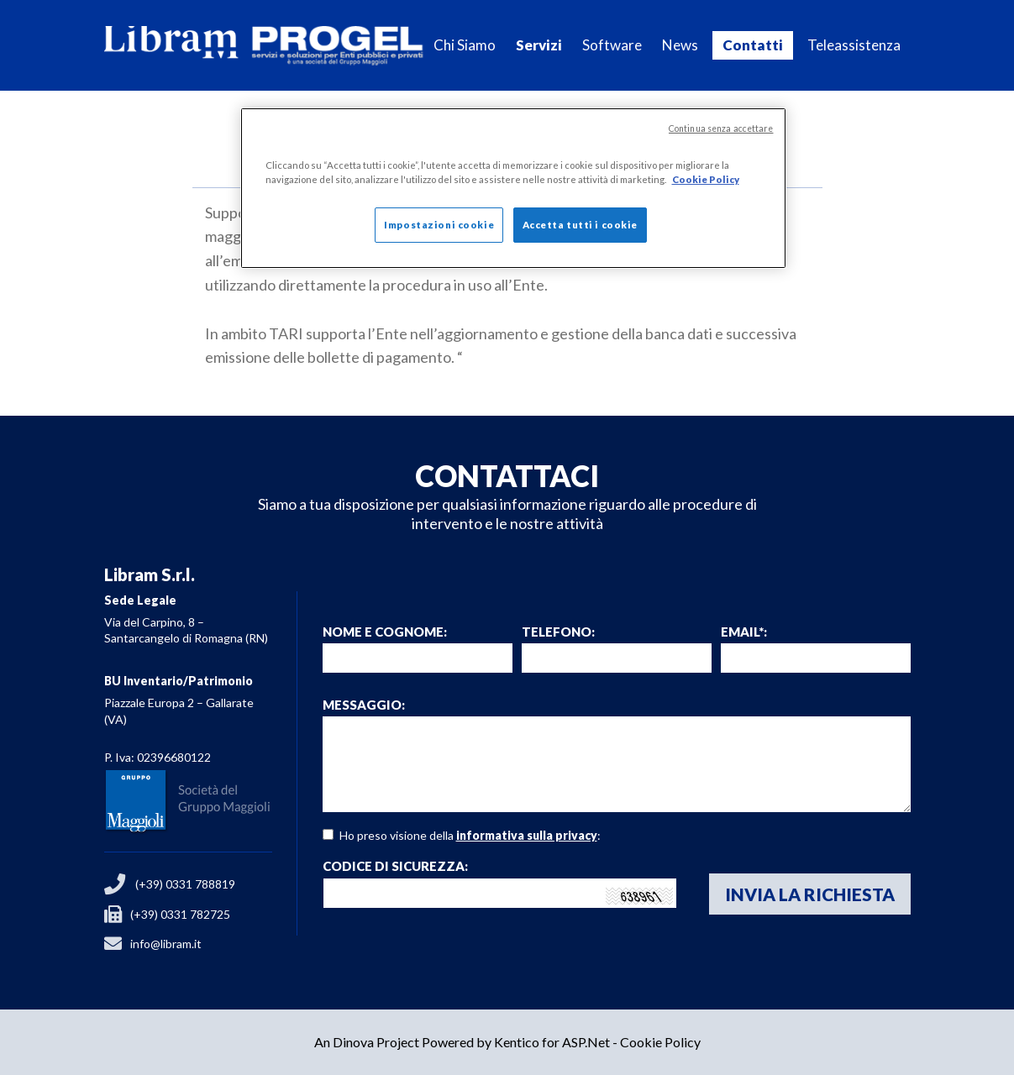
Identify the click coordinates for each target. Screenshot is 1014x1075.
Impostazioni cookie (439, 224)
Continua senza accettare (721, 128)
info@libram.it (166, 943)
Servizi (539, 45)
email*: (744, 632)
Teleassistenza (854, 45)
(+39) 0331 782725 (180, 914)
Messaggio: (364, 705)
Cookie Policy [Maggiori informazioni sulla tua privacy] (705, 179)
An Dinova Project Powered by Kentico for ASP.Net (462, 1042)
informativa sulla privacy (526, 835)
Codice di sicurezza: (395, 866)
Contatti (752, 45)
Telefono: (558, 632)
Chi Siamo (464, 45)
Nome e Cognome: (385, 632)
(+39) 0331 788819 (185, 884)
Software (612, 45)
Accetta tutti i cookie (580, 224)
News (680, 45)
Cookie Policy (660, 1042)
